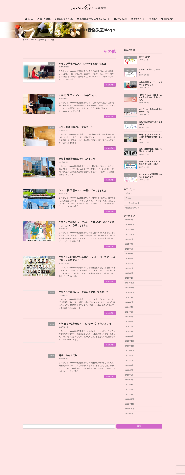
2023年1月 (129, 394)
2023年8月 (129, 360)
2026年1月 (129, 220)
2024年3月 (129, 327)
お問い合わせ (111, 431)
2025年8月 (129, 244)
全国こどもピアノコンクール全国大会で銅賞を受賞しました (150, 137)
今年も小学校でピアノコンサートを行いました (82, 63)
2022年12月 (130, 399)
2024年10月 (130, 293)
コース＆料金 (42, 431)
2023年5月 (129, 375)
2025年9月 (129, 239)
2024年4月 (129, 322)
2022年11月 (130, 404)
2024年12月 (130, 283)
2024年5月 (129, 317)
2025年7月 (129, 249)
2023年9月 (129, 356)
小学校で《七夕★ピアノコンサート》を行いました (85, 323)
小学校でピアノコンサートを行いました (79, 95)
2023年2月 (129, 389)
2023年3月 (129, 385)
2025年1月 (129, 278)
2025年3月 (129, 268)
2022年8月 (129, 414)
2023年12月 (130, 341)
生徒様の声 (154, 431)
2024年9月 (129, 297)
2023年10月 (130, 351)
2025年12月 (130, 225)
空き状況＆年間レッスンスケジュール (87, 431)
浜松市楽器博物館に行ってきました (77, 158)
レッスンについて (132, 203)
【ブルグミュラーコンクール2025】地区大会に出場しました (150, 97)
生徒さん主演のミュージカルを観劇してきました (84, 292)
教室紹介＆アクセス (60, 431)
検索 (139, 426)
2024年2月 (129, 331)
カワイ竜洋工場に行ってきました (76, 127)
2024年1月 (129, 336)
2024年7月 (129, 307)
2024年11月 (130, 288)
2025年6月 (129, 254)
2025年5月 (129, 259)
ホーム (28, 431)
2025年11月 (130, 230)
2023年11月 (130, 346)
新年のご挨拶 (144, 57)
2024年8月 (129, 302)
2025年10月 (130, 234)
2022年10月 (130, 409)
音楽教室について (132, 208)
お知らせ (128, 193)
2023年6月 (129, 370)
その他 (128, 198)
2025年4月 (129, 263)
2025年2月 (129, 273)
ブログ (141, 431)
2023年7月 (129, 365)
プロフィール (127, 431)
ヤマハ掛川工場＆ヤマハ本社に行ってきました (82, 190)
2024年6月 (129, 312)
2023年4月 (129, 380)
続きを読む (110, 85)
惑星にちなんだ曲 (68, 355)
